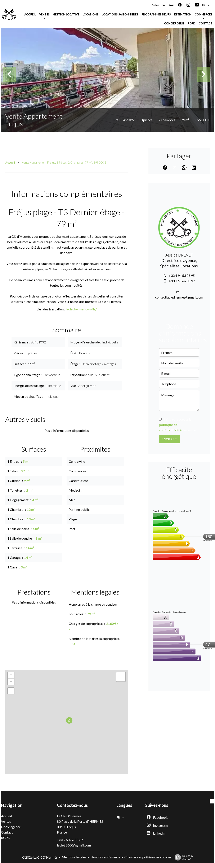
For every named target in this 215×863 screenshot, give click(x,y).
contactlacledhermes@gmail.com (179, 297)
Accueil (10, 162)
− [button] (11, 682)
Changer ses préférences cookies (147, 857)
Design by (183, 857)
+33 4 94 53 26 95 (182, 275)
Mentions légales (74, 857)
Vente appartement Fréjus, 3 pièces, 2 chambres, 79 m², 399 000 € (64, 162)
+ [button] (11, 675)
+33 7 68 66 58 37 (182, 281)
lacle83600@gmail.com (74, 845)
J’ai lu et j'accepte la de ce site (177, 424)
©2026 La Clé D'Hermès (40, 857)
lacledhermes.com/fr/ (81, 309)
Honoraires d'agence (105, 857)
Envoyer (169, 439)
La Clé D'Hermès (69, 816)
